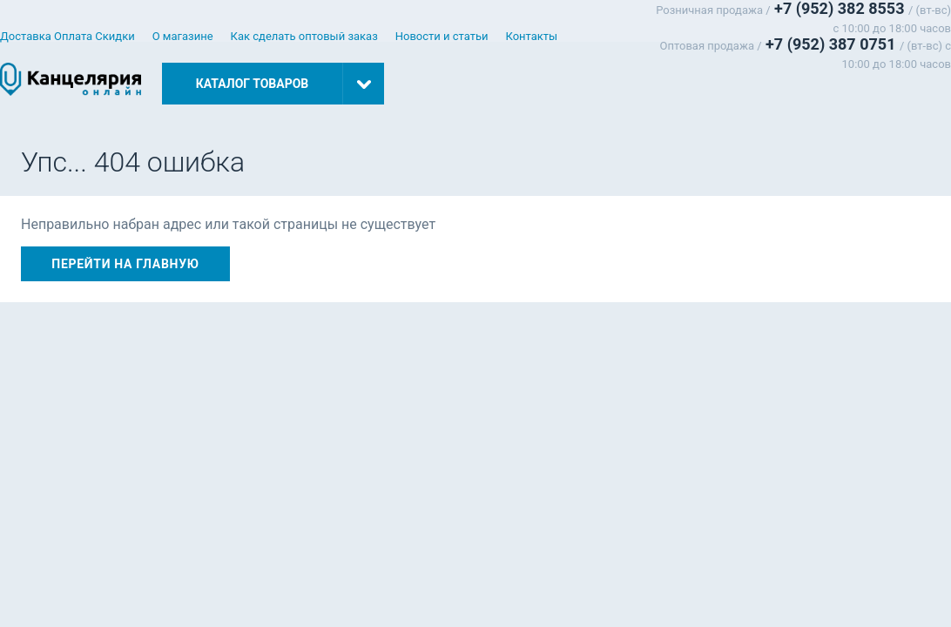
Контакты (532, 36)
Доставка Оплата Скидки (67, 36)
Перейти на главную (125, 264)
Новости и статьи (442, 36)
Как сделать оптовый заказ (304, 36)
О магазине (182, 36)
